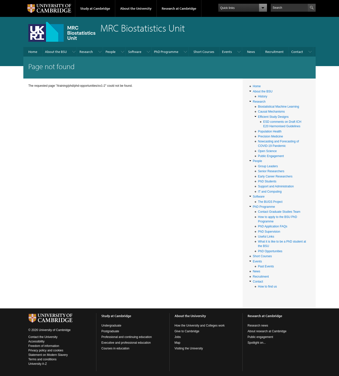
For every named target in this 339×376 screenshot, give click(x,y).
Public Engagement (271, 156)
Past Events (266, 266)
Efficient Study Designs (273, 117)
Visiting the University (189, 348)
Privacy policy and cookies (45, 350)
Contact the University (42, 337)
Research (86, 51)
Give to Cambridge (187, 331)
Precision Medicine (270, 136)
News (251, 51)
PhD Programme (166, 51)
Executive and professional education (126, 342)
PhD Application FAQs (272, 226)
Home (32, 51)
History (262, 96)
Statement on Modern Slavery (48, 355)
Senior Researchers (271, 171)
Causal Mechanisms (271, 111)
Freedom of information (43, 346)
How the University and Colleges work (200, 325)
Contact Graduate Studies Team (279, 211)
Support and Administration (276, 186)
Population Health (270, 131)
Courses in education (115, 348)
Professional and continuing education (126, 337)
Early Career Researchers (275, 176)
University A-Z (37, 364)
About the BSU (56, 51)
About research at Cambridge (267, 331)
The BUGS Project (270, 202)
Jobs (178, 337)
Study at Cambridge (95, 8)
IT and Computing (270, 191)
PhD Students (267, 181)
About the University (135, 8)
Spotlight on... (257, 342)
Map (177, 342)
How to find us (267, 286)
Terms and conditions (42, 359)
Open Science (267, 151)
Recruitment (274, 51)
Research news (258, 325)
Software (134, 51)
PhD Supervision (269, 231)
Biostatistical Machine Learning (278, 106)
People (110, 51)
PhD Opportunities (270, 251)
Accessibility (36, 341)
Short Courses (203, 51)
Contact (297, 51)
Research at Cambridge (179, 8)
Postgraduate (110, 331)
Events (227, 51)
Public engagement (260, 337)
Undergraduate (111, 325)
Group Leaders (268, 166)
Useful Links (266, 236)
